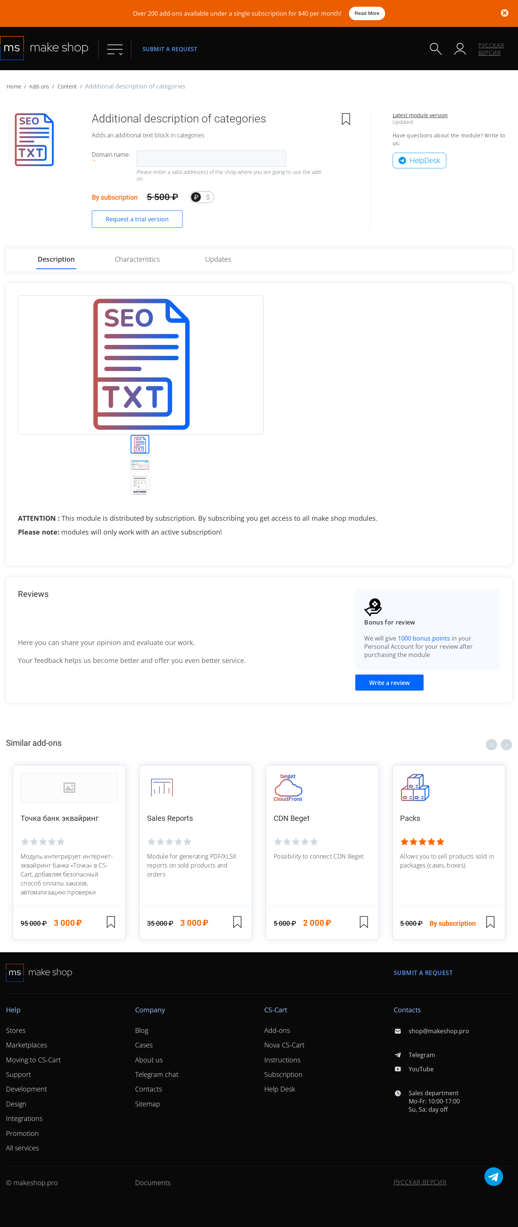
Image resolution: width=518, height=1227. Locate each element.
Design (16, 1103)
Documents (153, 1182)
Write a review (389, 683)
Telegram (414, 1055)
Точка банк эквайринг (60, 818)
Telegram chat (156, 1074)
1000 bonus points (424, 638)
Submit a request (170, 49)
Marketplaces (26, 1044)
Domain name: (111, 154)
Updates (218, 259)
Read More (367, 13)
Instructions (282, 1059)
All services (22, 1147)
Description (56, 259)
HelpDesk (425, 160)
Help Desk (279, 1088)
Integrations (24, 1118)
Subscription (283, 1074)
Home (14, 86)
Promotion (22, 1133)
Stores (15, 1030)
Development (26, 1088)
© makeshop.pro (32, 1182)
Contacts (148, 1088)
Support (18, 1074)
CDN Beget (292, 818)
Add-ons (39, 86)
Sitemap (147, 1103)
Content (67, 86)
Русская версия (491, 48)
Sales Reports (170, 818)
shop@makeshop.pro (431, 1031)
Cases (144, 1044)
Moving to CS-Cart (33, 1059)
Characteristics (137, 259)
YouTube (414, 1069)
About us (149, 1059)
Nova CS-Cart (284, 1044)
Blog (141, 1030)
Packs (410, 818)
